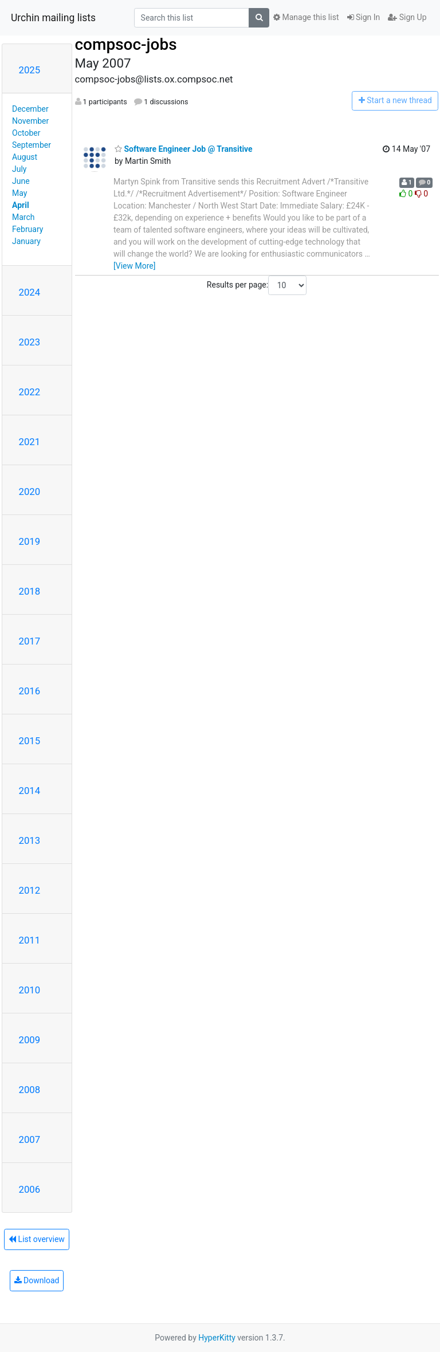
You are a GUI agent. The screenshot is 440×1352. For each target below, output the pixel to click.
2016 (30, 691)
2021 (30, 441)
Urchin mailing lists (53, 17)
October (26, 132)
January (26, 241)
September (31, 145)
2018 (30, 591)
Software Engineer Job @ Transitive (184, 149)
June (21, 181)
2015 (30, 740)
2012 (30, 890)
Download (37, 1280)
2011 (30, 940)
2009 (30, 1040)
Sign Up (407, 17)
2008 (30, 1089)
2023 (30, 342)
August (24, 157)
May (19, 193)
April (20, 205)
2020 (30, 491)
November (30, 120)
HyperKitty (216, 1337)
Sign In (363, 17)
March (23, 217)
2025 (30, 70)
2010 (30, 990)
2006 (30, 1189)
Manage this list (306, 17)
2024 (30, 292)
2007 (30, 1139)
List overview (37, 1239)
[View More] (134, 265)
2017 (30, 641)
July (19, 169)
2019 (30, 541)
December (30, 108)
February (27, 229)
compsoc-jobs (126, 44)
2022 (30, 392)
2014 (30, 790)
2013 (30, 840)
